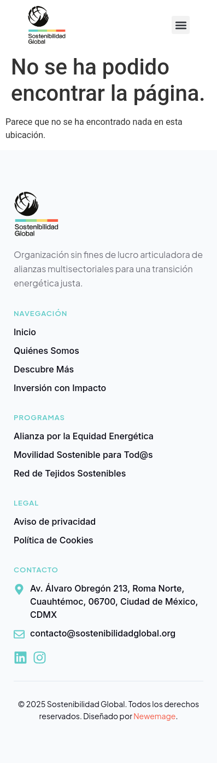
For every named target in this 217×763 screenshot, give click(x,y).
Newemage (154, 716)
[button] (181, 25)
